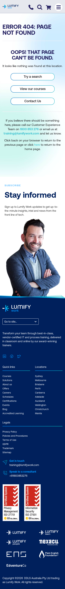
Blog (4, 409)
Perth (38, 388)
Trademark (8, 448)
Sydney (39, 376)
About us (7, 384)
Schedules (7, 396)
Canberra (40, 392)
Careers (6, 392)
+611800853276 (18, 475)
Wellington (40, 405)
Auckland (40, 401)
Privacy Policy (9, 431)
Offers (5, 388)
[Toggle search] (39, 7)
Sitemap (6, 452)
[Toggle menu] (58, 7)
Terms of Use (9, 440)
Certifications (9, 401)
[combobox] (4, 322)
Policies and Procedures (15, 436)
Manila (38, 413)
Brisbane (39, 384)
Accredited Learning (13, 413)
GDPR (5, 444)
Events (6, 405)
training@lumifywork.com (24, 464)
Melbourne (40, 380)
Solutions (7, 380)
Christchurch (42, 409)
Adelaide (39, 396)
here (37, 144)
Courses (6, 376)
